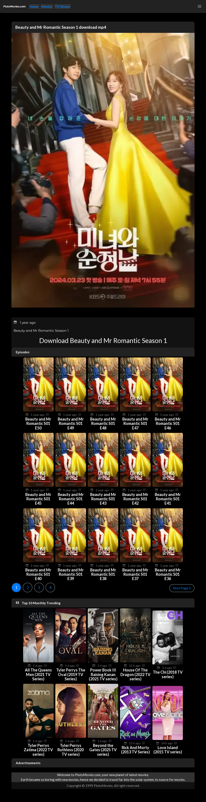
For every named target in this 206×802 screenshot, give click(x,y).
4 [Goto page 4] (50, 587)
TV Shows (62, 6)
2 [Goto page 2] (28, 587)
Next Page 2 (182, 588)
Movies (46, 6)
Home (34, 6)
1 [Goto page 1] (16, 587)
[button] (199, 6)
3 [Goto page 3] (39, 587)
